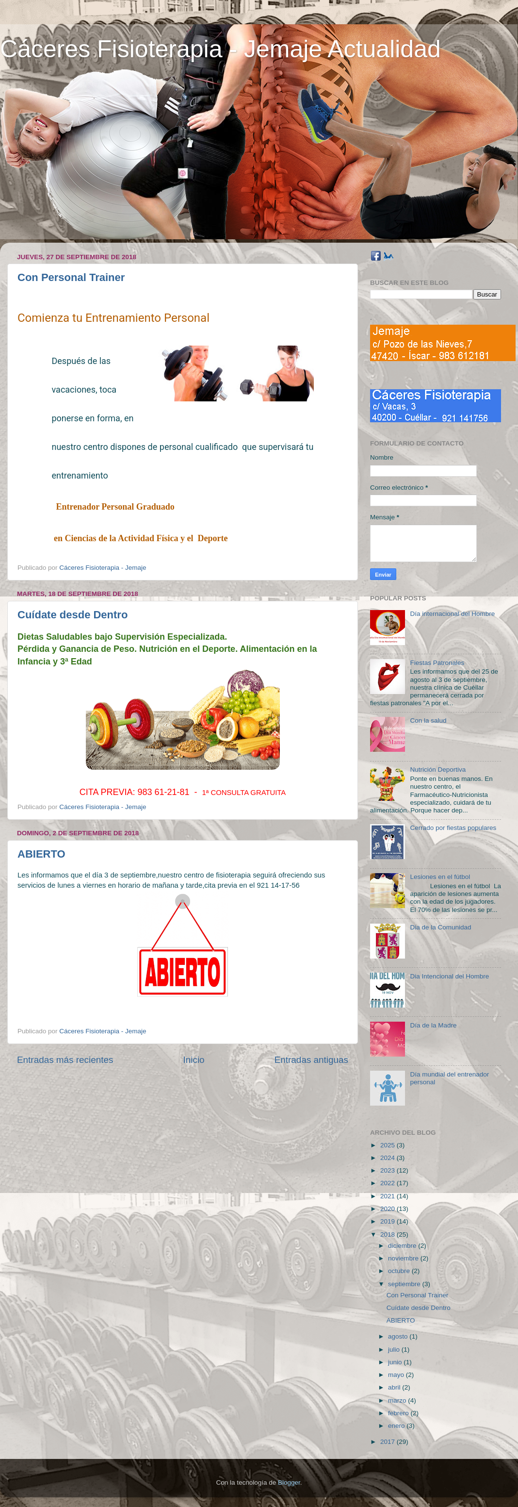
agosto (398, 1336)
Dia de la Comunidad (440, 927)
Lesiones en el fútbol (440, 876)
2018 (388, 1234)
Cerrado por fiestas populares (453, 827)
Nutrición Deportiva (438, 769)
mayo (397, 1374)
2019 (388, 1221)
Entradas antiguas (311, 1060)
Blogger (289, 1482)
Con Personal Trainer (71, 277)
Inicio (194, 1060)
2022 (388, 1183)
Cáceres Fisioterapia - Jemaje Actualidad (220, 49)
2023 (388, 1170)
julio (395, 1349)
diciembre (403, 1245)
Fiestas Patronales (437, 662)
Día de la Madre (433, 1025)
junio (396, 1362)
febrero (399, 1413)
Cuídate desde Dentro (72, 615)
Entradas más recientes (65, 1060)
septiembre (405, 1284)
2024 (388, 1157)
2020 (388, 1208)
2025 (388, 1145)
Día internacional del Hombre (452, 613)
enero (397, 1425)
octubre (400, 1271)
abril (395, 1387)
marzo (398, 1400)
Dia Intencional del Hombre (449, 976)
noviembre (404, 1258)
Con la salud (428, 720)
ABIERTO (41, 854)
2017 (388, 1441)
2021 (388, 1196)
